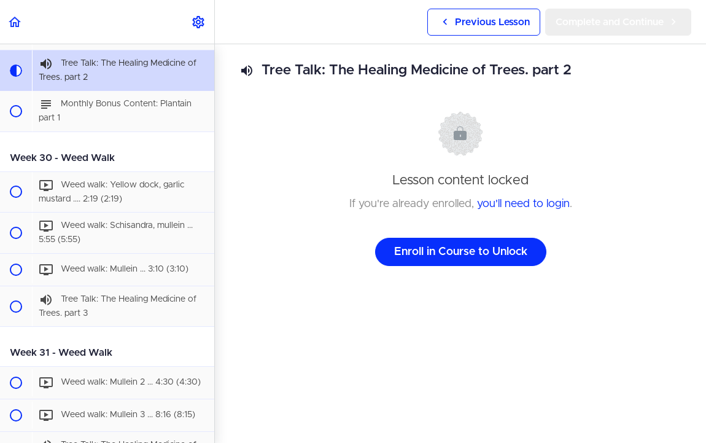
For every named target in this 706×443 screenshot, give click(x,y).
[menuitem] (199, 22)
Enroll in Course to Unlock (460, 251)
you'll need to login (523, 204)
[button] (15, 22)
